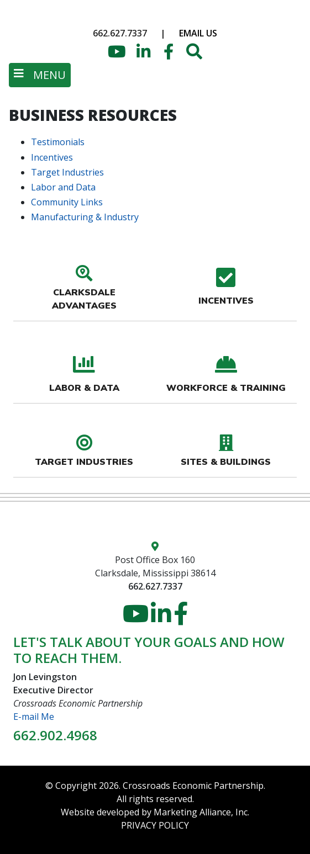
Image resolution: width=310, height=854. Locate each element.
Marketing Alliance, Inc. (201, 812)
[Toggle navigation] (40, 75)
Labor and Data (63, 187)
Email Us (198, 33)
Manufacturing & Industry (85, 217)
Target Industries (67, 172)
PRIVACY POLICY (155, 825)
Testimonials (58, 142)
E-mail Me (33, 716)
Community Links (67, 202)
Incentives (52, 157)
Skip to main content (0, 9)
